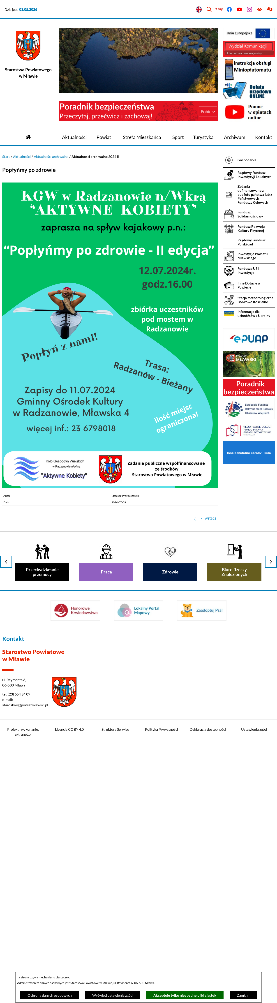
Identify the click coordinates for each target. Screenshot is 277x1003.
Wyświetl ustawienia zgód (112, 995)
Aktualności (22, 157)
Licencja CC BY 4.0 (69, 729)
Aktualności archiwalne (51, 157)
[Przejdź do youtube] (239, 10)
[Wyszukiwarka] (209, 10)
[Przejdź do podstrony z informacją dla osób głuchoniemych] (270, 10)
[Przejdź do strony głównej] (28, 137)
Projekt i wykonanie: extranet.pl (23, 731)
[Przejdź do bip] (219, 10)
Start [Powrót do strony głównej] (6, 157)
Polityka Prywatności (161, 729)
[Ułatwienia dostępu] (259, 10)
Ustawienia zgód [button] (254, 729)
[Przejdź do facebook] (229, 10)
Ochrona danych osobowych (50, 995)
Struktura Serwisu (115, 729)
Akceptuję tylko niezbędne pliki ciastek (184, 995)
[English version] (199, 10)
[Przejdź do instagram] (250, 10)
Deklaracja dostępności (208, 729)
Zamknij (243, 995)
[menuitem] (74, 137)
